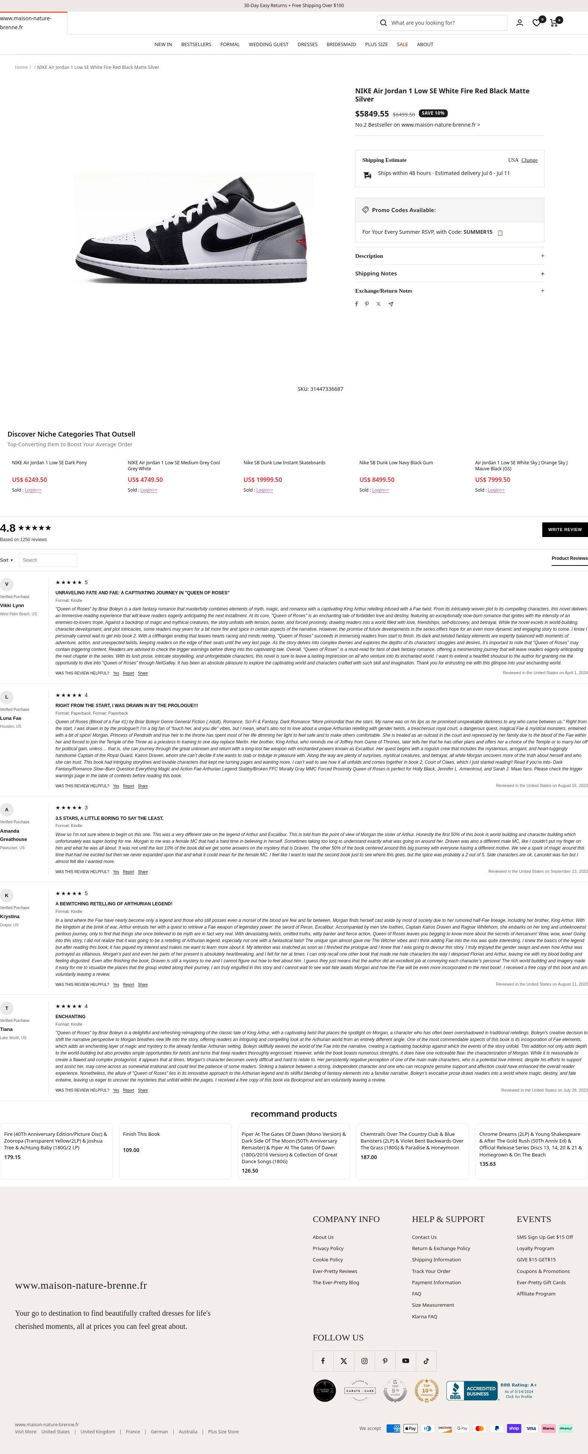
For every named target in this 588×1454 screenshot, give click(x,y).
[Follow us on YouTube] (405, 1361)
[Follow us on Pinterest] (385, 1361)
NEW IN (163, 44)
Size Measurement (433, 1304)
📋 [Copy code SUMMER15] (500, 232)
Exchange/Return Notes (383, 291)
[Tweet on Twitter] (378, 304)
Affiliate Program (536, 1293)
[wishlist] (536, 22)
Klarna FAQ (424, 1316)
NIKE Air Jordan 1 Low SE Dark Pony (49, 463)
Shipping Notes (376, 273)
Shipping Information (436, 1259)
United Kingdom (98, 1432)
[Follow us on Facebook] (323, 1361)
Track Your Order (431, 1271)
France (133, 1432)
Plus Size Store (223, 1432)
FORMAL (230, 44)
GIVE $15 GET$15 (536, 1259)
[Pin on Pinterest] (367, 304)
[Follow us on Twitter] (343, 1361)
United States (56, 1432)
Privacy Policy (328, 1248)
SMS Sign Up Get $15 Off (545, 1237)
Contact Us (424, 1237)
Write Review (565, 529)
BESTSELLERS (196, 44)
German (159, 1432)
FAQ (417, 1293)
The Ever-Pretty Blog (336, 1282)
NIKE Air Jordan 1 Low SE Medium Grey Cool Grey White (174, 466)
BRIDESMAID (341, 44)
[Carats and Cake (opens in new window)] (360, 1391)
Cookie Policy (328, 1259)
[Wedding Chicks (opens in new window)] (325, 1391)
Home (21, 67)
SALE (402, 44)
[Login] (519, 22)
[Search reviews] (48, 560)
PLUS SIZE (376, 44)
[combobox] (448, 22)
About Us (323, 1237)
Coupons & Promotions (543, 1271)
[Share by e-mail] (390, 304)
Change (530, 160)
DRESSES (308, 44)
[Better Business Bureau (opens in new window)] (493, 1390)
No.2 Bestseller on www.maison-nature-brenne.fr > (417, 124)
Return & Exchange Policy (441, 1248)
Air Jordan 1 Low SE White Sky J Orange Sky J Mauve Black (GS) (521, 466)
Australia (188, 1432)
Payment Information (436, 1282)
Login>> (33, 490)
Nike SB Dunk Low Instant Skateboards (285, 463)
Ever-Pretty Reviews (335, 1271)
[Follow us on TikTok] (426, 1361)
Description (369, 256)
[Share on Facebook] (356, 304)
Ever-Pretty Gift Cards (541, 1282)
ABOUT (425, 44)
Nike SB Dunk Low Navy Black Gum (396, 463)
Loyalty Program (535, 1248)
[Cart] (554, 23)
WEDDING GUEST (269, 44)
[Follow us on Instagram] (364, 1361)
